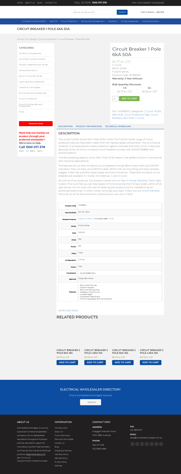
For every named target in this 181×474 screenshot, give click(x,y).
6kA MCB (117, 115)
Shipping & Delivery (63, 451)
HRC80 (111, 218)
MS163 (88, 218)
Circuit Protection (69, 21)
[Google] (151, 444)
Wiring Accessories (129, 21)
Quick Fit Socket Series (30, 76)
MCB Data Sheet (68, 311)
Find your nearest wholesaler (148, 3)
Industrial (112, 21)
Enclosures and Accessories (32, 93)
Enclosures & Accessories (92, 21)
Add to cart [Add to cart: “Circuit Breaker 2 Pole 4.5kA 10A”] (95, 362)
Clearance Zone (36, 124)
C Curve (148, 111)
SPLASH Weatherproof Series (33, 65)
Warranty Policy (62, 454)
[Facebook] (132, 444)
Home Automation (150, 21)
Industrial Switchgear (29, 87)
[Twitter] (142, 444)
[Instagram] (137, 444)
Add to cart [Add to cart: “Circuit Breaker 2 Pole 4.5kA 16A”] (150, 362)
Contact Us (51, 3)
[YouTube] (156, 444)
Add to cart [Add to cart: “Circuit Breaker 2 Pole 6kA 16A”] (67, 362)
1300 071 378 (98, 445)
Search (122, 12)
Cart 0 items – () (152, 12)
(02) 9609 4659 (99, 449)
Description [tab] (65, 126)
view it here (125, 194)
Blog (39, 3)
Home (20, 3)
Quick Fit (54, 21)
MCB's (157, 111)
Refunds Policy (61, 458)
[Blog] (161, 444)
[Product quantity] (115, 98)
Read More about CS (35, 454)
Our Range (31, 39)
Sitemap (58, 466)
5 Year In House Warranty (133, 181)
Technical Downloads (64, 439)
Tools (21, 112)
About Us (30, 3)
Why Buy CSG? (61, 428)
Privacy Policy (61, 462)
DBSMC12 (82, 218)
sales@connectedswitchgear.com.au (146, 438)
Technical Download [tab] (118, 126)
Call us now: (90, 3)
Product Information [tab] (89, 126)
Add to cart (129, 98)
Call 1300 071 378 (32, 147)
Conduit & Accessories (30, 53)
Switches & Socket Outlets (33, 21)
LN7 (92, 218)
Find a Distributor (62, 435)
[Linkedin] (147, 444)
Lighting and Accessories (31, 82)
